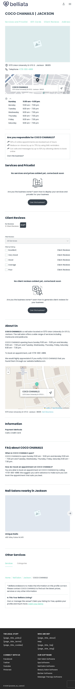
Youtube (7, 666)
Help (40, 641)
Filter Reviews (9, 237)
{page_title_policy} (12, 638)
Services (9, 563)
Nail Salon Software (46, 666)
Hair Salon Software (46, 659)
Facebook (7, 659)
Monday (12, 105)
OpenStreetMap (57, 408)
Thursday (12, 116)
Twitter (6, 662)
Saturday (12, 123)
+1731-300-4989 (26, 69)
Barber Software (45, 673)
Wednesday (13, 112)
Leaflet (47, 408)
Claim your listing (35, 604)
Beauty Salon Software (48, 669)
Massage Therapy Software (50, 677)
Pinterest (7, 669)
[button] (37, 384)
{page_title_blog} (46, 648)
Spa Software (43, 662)
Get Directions (47, 412)
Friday (11, 119)
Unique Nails (11, 534)
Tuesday (12, 108)
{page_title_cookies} (13, 645)
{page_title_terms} (12, 641)
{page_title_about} (47, 638)
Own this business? (15, 156)
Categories (22, 563)
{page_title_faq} (45, 645)
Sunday (12, 101)
